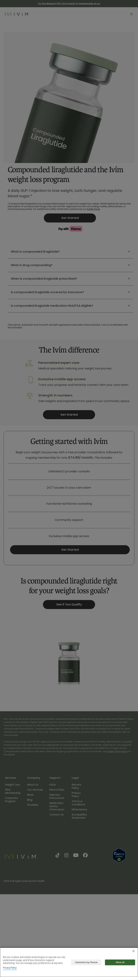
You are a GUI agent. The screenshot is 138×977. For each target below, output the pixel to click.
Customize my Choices (86, 962)
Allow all (120, 962)
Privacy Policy (10, 967)
